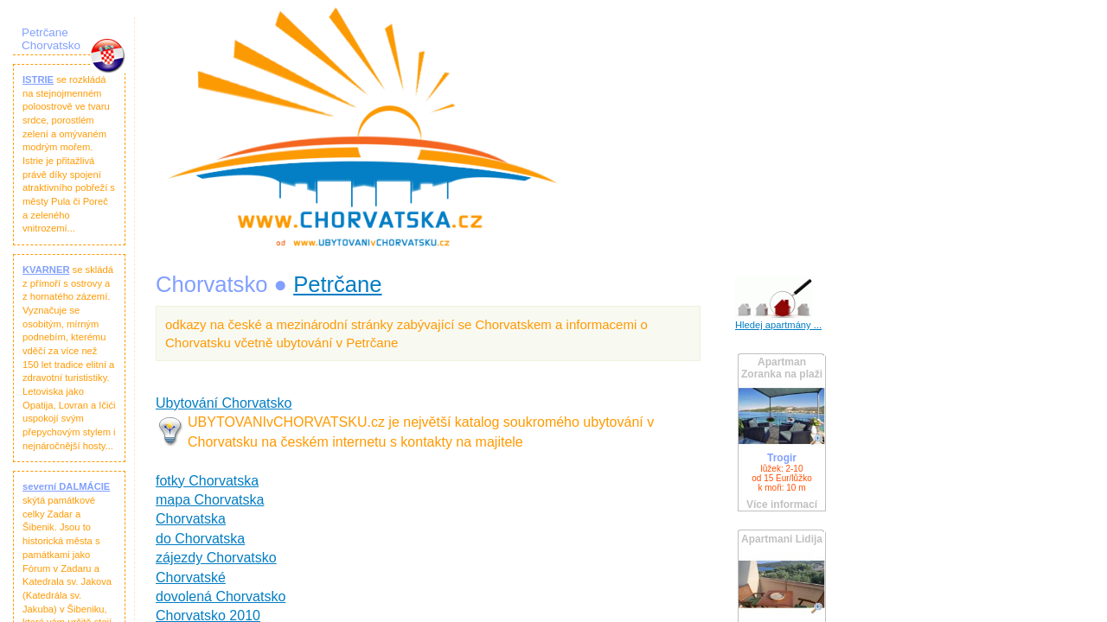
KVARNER (46, 269)
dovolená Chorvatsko (220, 596)
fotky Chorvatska (207, 480)
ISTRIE (38, 79)
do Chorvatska (200, 538)
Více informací (781, 504)
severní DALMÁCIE (66, 486)
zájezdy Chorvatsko (216, 557)
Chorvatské (191, 577)
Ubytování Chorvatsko (223, 403)
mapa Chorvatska (210, 499)
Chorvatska (191, 518)
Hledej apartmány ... (778, 325)
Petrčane (337, 284)
